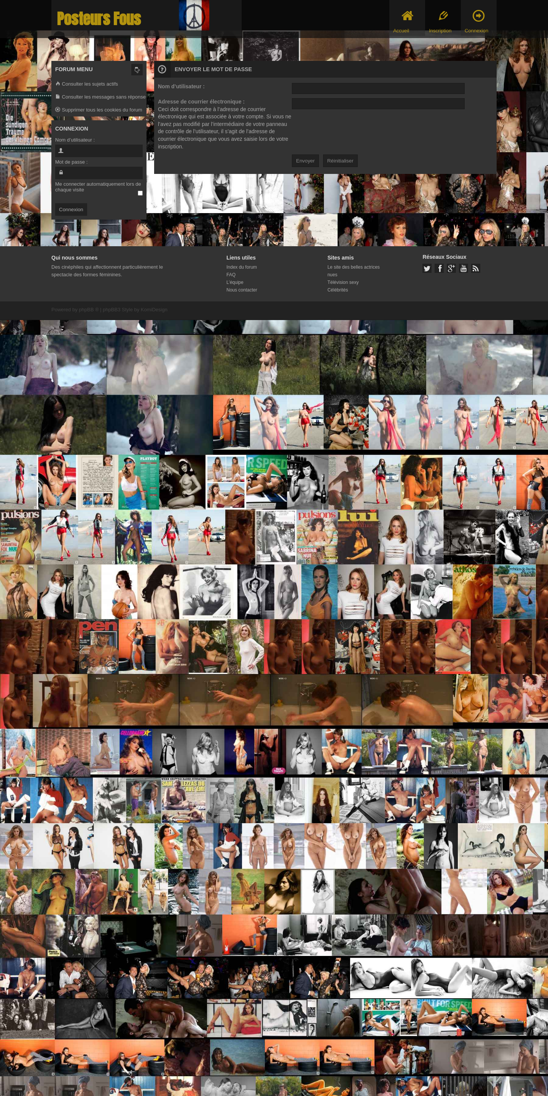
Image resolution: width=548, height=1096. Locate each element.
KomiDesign (154, 309)
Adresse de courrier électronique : (201, 102)
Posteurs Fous (99, 19)
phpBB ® (89, 309)
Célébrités (337, 290)
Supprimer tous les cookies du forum (98, 110)
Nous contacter (241, 290)
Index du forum (241, 267)
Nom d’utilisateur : (181, 86)
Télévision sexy (342, 282)
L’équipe (235, 282)
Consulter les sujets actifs (86, 84)
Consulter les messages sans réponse (100, 97)
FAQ (231, 274)
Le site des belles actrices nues (353, 270)
